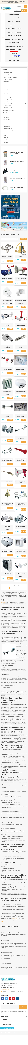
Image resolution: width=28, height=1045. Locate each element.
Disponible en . (7, 822)
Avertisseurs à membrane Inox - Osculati (7, 257)
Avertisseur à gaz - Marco (7, 278)
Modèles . (11, 904)
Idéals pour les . (12, 856)
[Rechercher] (21, 6)
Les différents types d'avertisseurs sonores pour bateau (12, 772)
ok (23, 1007)
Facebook (2, 998)
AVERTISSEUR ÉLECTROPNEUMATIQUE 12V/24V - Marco (21, 505)
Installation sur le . (11, 838)
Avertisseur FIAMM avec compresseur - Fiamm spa (7, 369)
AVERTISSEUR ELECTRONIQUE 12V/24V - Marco (7, 528)
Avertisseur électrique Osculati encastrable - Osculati (20, 369)
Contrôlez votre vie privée (7, 1028)
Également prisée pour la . (11, 871)
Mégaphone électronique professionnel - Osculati (21, 279)
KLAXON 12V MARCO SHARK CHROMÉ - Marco (7, 551)
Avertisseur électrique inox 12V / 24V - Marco (20, 438)
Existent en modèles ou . (11, 804)
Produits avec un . (12, 789)
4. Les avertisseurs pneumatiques (12, 831)
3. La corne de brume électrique (12, 814)
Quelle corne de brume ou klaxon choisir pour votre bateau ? (13, 876)
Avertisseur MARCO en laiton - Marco (7, 325)
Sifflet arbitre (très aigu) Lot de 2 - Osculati (7, 347)
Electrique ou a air (5, 940)
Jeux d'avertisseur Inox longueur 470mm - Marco (7, 460)
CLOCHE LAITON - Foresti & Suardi (7, 504)
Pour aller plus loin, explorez (6, 918)
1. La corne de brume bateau (10, 777)
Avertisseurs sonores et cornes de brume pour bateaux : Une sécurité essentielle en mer (13, 730)
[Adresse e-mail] (10, 1007)
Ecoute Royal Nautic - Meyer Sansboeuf (17, 178)
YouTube (10, 998)
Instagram (17, 998)
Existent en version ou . (9, 854)
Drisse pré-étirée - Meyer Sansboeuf (17, 161)
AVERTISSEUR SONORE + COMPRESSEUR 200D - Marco (21, 575)
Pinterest (13, 998)
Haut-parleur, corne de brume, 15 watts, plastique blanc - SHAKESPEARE (7, 302)
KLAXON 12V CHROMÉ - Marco (21, 527)
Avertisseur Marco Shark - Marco (21, 392)
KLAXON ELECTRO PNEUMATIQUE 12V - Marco (7, 574)
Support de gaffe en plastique (15, 170)
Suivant (17, 588)
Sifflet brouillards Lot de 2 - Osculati (20, 347)
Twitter (6, 998)
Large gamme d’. (13, 902)
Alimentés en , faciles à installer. (11, 802)
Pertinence (4, 238)
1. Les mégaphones (7, 849)
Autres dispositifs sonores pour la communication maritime (13, 845)
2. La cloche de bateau (8, 863)
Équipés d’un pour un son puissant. (13, 836)
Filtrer (23, 238)
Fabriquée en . (8, 868)
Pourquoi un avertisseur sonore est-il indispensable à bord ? (13, 746)
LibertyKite (14, 918)
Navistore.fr (12, 1032)
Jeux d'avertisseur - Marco (7, 437)
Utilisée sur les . (11, 870)
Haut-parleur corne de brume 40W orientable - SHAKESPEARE (20, 302)
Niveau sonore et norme (7, 930)
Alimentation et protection (7, 952)
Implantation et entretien (7, 963)
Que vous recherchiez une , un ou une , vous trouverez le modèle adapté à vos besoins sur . (14, 895)
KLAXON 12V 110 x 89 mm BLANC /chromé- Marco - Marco (20, 551)
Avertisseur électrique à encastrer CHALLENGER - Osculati (7, 393)
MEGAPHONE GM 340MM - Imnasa (20, 482)
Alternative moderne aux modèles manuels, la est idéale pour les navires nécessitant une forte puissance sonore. (13, 817)
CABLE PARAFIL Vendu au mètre (16, 187)
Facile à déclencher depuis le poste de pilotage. (11, 821)
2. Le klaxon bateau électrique (11, 797)
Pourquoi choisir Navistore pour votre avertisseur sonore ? (13, 899)
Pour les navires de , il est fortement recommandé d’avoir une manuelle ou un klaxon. (13, 758)
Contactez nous (5, 989)
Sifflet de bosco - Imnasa (7, 481)
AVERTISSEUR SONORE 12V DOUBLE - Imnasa (20, 416)
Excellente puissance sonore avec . (12, 824)
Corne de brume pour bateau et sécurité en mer (20, 460)
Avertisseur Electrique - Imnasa (7, 416)
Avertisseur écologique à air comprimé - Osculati (20, 325)
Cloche (20, 256)
